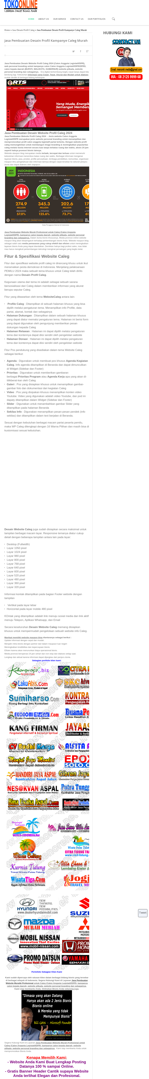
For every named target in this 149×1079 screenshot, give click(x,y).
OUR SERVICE (89, 6)
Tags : (7, 1048)
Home (7, 17)
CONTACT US (106, 6)
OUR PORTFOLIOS (126, 6)
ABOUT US (73, 6)
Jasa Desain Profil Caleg (23, 17)
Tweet (142, 912)
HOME (61, 6)
